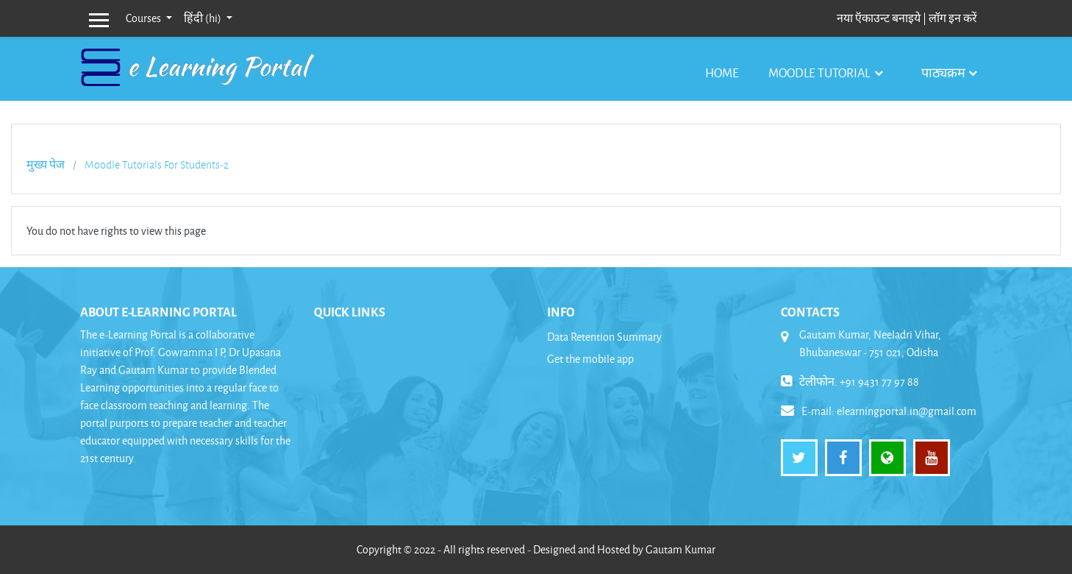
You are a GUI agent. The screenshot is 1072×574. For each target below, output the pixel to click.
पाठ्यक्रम (943, 72)
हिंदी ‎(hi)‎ (204, 18)
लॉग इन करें (953, 18)
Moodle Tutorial (820, 72)
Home (722, 72)
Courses (144, 18)
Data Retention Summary (604, 336)
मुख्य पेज (45, 164)
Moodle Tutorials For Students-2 (157, 164)
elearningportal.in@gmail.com (906, 411)
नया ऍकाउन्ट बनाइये (879, 18)
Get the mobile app (590, 358)
